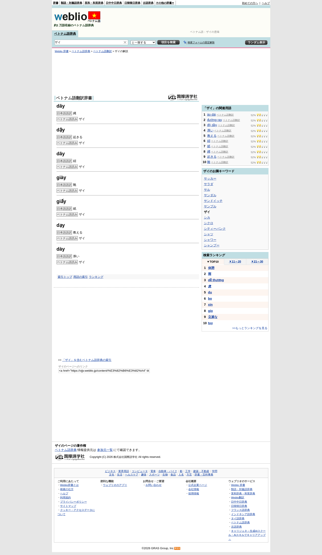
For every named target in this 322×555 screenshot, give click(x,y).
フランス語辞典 (240, 509)
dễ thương (216, 280)
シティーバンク (215, 228)
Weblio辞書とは (69, 484)
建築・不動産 (201, 471)
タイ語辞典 (237, 518)
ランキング (96, 277)
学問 (214, 471)
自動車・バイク (167, 471)
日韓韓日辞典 (132, 3)
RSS (177, 548)
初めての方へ (250, 3)
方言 (189, 474)
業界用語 (123, 471)
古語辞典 (148, 3)
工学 (188, 471)
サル (207, 189)
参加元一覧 (105, 450)
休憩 (211, 268)
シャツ (208, 234)
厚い (210, 130)
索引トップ (65, 277)
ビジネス (110, 471)
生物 (165, 474)
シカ (207, 217)
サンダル (210, 195)
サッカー (210, 178)
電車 (153, 471)
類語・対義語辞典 (71, 3)
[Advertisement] (189, 19)
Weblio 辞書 (62, 51)
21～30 (257, 261)
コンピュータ (140, 471)
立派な (212, 317)
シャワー (210, 240)
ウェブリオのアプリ (115, 484)
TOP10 (213, 261)
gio (210, 311)
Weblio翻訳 (237, 497)
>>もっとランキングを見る (249, 328)
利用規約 (65, 497)
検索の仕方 (67, 489)
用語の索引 (80, 277)
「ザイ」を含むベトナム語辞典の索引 (86, 360)
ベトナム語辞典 (65, 33)
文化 (111, 474)
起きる (212, 156)
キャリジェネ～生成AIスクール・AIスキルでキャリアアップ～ (247, 535)
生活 (119, 474)
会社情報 (193, 489)
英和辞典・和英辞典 (243, 493)
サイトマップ (68, 505)
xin (210, 304)
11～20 (235, 261)
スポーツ (154, 474)
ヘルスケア (131, 474)
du (210, 292)
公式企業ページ (197, 484)
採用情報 (193, 493)
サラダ (208, 184)
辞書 (55, 3)
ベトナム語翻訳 (102, 51)
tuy (210, 323)
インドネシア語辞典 (243, 514)
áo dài (211, 114)
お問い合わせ (154, 484)
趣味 (143, 474)
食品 (173, 474)
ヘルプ (266, 3)
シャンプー (211, 245)
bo (210, 298)
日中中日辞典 (114, 3)
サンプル (210, 206)
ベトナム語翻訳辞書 (74, 98)
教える (212, 135)
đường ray (214, 120)
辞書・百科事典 (204, 474)
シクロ (208, 223)
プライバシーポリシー (73, 501)
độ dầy (212, 125)
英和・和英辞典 (94, 3)
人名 (181, 474)
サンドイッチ (213, 201)
